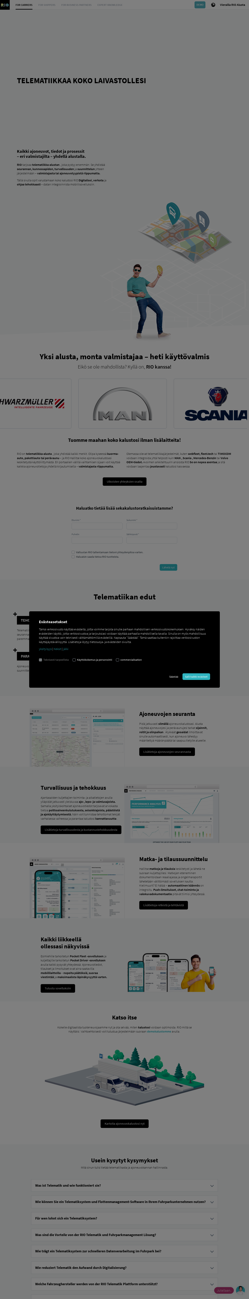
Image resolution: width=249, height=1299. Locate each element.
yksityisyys (45, 649)
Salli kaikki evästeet (196, 676)
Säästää (173, 676)
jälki (65, 649)
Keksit (57, 649)
